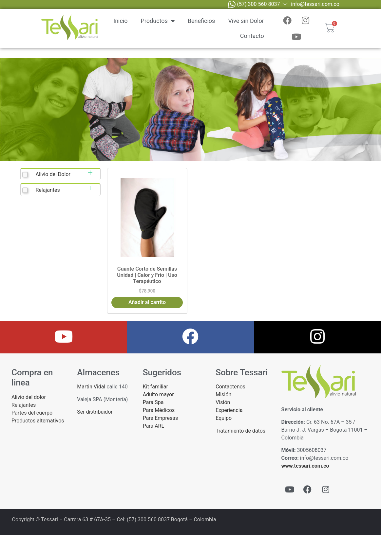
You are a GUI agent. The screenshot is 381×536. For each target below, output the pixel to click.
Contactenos (230, 388)
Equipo (224, 419)
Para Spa (153, 404)
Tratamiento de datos (240, 432)
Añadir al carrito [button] (147, 303)
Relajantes (47, 191)
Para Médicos (159, 411)
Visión (223, 404)
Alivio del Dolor (52, 175)
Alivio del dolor (28, 398)
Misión (223, 396)
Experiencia (229, 411)
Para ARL (153, 427)
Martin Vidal (91, 388)
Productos (158, 21)
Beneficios (201, 21)
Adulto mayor (158, 396)
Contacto (252, 36)
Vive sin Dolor (246, 21)
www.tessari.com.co (305, 467)
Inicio (120, 21)
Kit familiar (155, 388)
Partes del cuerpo (31, 414)
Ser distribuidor (94, 413)
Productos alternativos (37, 422)
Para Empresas (160, 419)
